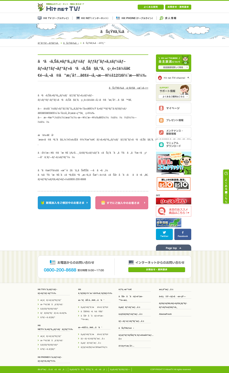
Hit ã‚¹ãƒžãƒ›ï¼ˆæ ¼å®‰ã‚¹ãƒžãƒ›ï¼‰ (94, 291)
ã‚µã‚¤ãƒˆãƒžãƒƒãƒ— (120, 369)
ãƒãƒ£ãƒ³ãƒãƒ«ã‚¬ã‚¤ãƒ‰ (53, 313)
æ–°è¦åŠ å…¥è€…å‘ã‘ (91, 300)
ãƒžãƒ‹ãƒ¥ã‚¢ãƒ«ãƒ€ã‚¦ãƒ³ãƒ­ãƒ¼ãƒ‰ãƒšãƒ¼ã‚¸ (173, 305)
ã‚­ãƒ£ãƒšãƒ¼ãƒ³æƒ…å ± (130, 314)
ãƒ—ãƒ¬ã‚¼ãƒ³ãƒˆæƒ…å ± (93, 338)
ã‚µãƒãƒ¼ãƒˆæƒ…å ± (91, 343)
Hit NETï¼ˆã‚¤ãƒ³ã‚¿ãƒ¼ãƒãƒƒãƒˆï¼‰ (54, 327)
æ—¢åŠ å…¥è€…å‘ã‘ (90, 327)
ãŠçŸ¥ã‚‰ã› (71, 43)
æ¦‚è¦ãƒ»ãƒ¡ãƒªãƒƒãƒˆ (50, 300)
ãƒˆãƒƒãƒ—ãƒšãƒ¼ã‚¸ (48, 43)
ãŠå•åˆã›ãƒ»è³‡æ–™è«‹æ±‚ (92, 317)
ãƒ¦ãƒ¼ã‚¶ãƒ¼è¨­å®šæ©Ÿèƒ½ (94, 347)
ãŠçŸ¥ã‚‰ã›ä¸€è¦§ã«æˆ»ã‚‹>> (128, 88)
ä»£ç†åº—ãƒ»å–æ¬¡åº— (172, 296)
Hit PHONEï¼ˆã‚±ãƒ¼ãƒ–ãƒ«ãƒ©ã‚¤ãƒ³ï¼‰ (50, 359)
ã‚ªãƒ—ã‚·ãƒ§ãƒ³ (47, 317)
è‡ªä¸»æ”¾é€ (126, 289)
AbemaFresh (165, 314)
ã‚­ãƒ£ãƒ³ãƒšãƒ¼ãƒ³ (49, 309)
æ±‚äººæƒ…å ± (166, 289)
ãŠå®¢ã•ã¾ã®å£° (92, 311)
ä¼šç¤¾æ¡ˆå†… (126, 346)
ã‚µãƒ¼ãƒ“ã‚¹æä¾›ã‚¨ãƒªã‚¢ (94, 307)
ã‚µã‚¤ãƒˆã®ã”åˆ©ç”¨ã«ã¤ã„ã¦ (88, 369)
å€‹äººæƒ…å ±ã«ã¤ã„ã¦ (52, 369)
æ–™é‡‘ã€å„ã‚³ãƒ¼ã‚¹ (51, 304)
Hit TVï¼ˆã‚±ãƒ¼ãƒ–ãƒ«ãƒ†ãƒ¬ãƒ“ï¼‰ (47, 291)
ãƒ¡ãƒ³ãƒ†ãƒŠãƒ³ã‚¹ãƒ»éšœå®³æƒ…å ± (135, 337)
